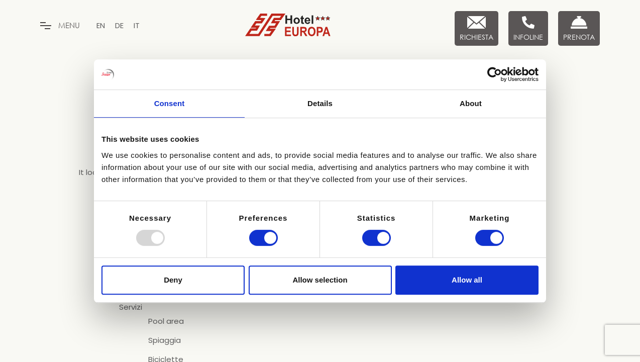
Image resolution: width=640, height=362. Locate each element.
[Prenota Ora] (579, 28)
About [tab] (471, 103)
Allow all (467, 280)
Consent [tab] (169, 103)
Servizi (130, 307)
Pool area (166, 321)
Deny (173, 280)
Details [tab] (320, 103)
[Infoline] (528, 28)
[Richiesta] (476, 28)
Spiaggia (164, 340)
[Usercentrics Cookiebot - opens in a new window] (495, 74)
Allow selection (319, 280)
